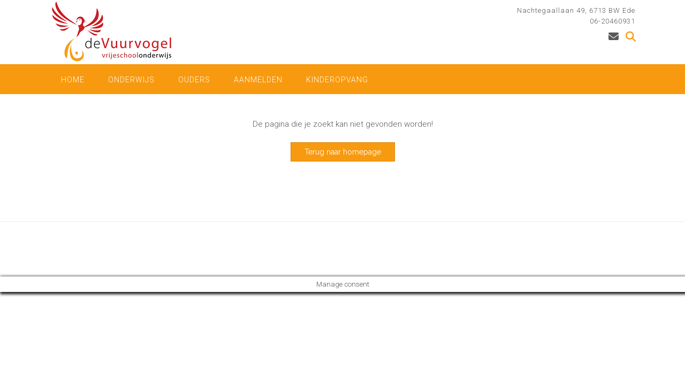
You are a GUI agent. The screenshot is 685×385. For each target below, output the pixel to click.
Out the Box (103, 249)
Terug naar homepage (343, 152)
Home (73, 79)
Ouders (194, 79)
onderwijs (131, 79)
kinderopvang (337, 79)
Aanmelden (258, 79)
